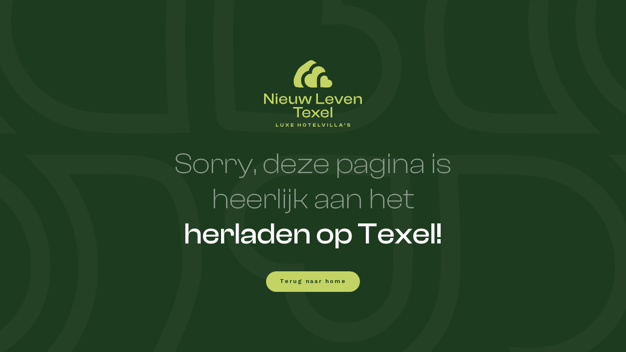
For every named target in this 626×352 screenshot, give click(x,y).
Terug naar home (313, 282)
